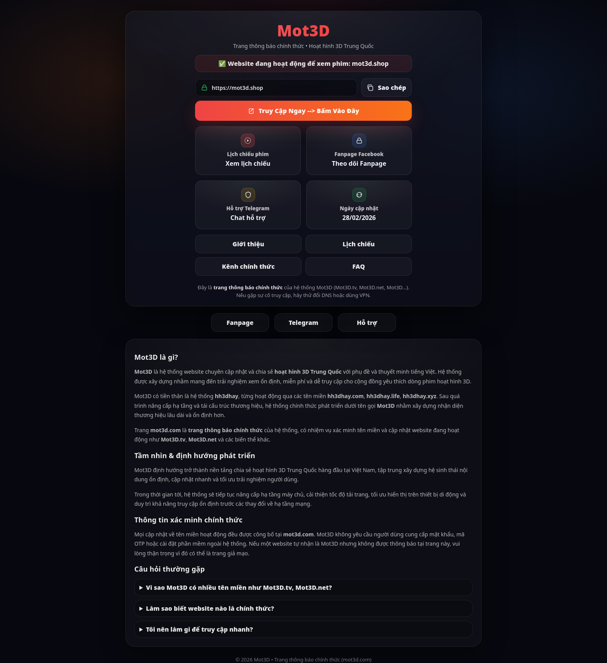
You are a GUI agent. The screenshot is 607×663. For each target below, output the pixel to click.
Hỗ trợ (367, 322)
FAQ (358, 266)
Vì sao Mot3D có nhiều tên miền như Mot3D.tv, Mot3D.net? (239, 587)
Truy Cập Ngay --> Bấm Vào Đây (303, 110)
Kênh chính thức (248, 266)
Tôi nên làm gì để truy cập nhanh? (199, 629)
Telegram (304, 322)
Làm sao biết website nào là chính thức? (210, 608)
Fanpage (240, 322)
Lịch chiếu (359, 244)
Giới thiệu (248, 244)
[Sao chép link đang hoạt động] (386, 87)
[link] (248, 150)
